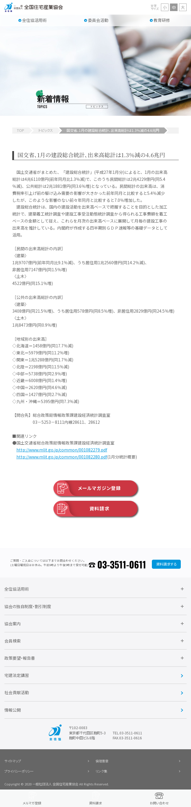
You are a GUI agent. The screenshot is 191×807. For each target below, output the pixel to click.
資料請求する (166, 564)
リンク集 (101, 771)
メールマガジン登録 (87, 488)
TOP (20, 130)
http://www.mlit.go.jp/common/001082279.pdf (61, 450)
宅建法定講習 (16, 675)
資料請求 (81, 509)
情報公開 (12, 710)
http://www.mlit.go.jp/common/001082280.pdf (61, 457)
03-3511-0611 (121, 564)
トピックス (45, 130)
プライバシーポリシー (19, 771)
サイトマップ (12, 761)
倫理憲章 (102, 761)
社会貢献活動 (16, 692)
